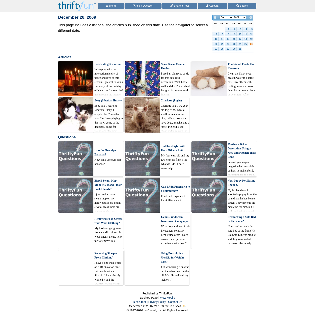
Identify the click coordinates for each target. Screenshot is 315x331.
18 (245, 39)
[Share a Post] (179, 6)
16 (234, 39)
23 (234, 44)
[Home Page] (77, 2)
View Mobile (167, 297)
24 (240, 44)
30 (234, 49)
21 (222, 44)
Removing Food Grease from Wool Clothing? (108, 221)
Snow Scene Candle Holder (173, 66)
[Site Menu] (111, 6)
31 (240, 49)
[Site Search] (242, 6)
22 (228, 44)
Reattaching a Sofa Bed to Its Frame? (242, 219)
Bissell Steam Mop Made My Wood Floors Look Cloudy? (108, 185)
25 (245, 44)
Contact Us (175, 301)
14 (222, 39)
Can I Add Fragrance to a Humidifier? (175, 188)
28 (222, 49)
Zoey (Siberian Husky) (108, 100)
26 (251, 44)
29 (228, 49)
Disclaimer (139, 301)
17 (240, 39)
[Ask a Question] (143, 6)
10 (240, 34)
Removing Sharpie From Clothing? (105, 255)
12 (251, 34)
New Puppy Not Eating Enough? (241, 182)
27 (216, 49)
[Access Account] (213, 6)
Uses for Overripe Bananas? (105, 152)
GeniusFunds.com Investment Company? (174, 219)
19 (251, 39)
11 (245, 34)
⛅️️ (184, 306)
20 (216, 44)
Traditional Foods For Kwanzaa (241, 66)
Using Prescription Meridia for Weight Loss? (172, 257)
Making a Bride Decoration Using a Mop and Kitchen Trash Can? (242, 150)
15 (228, 39)
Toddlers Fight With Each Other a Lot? (173, 148)
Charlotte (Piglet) (171, 100)
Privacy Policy (157, 301)
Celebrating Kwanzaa (107, 64)
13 (216, 39)
